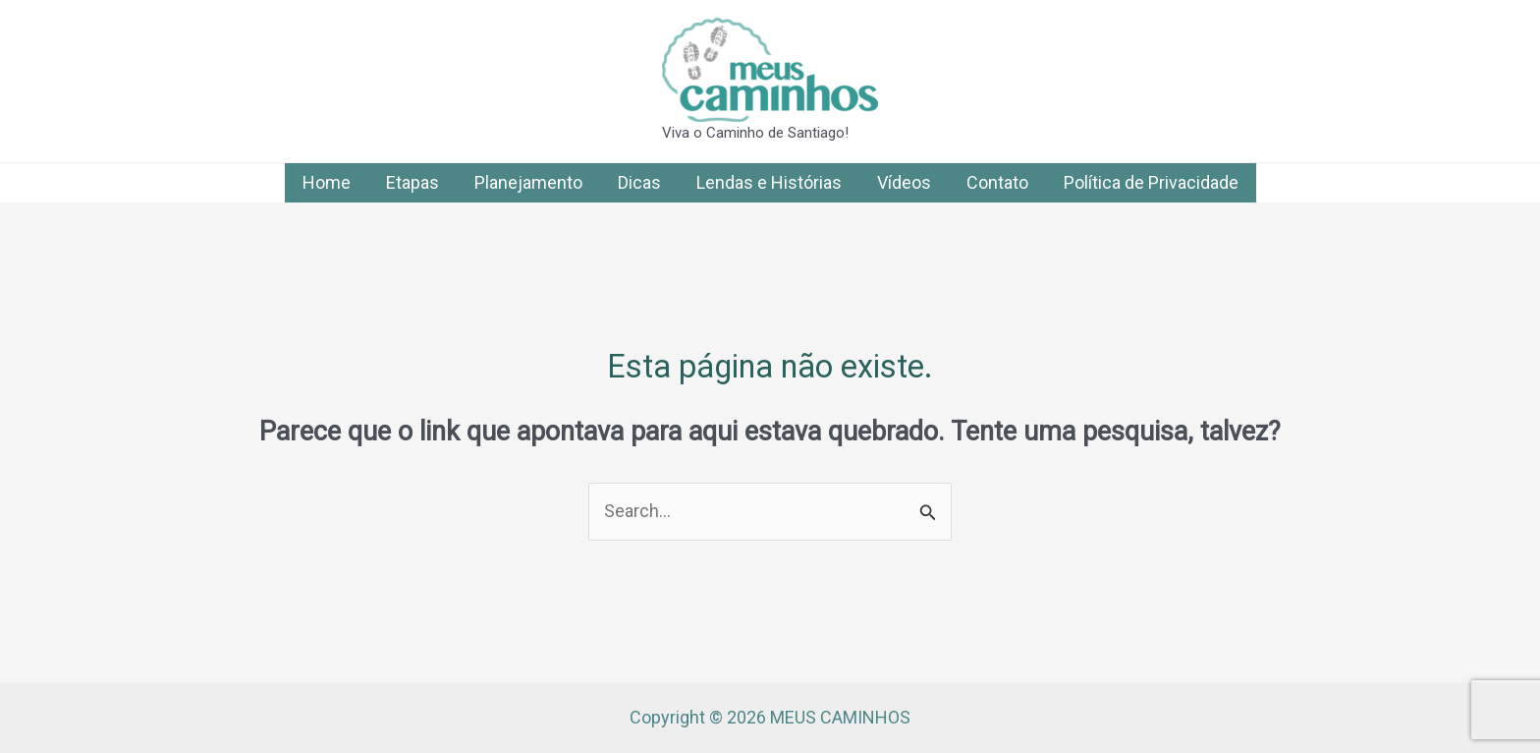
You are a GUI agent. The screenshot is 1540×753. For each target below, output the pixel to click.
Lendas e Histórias (769, 182)
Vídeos (904, 182)
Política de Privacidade (1151, 182)
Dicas (639, 182)
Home (326, 182)
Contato (997, 182)
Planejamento (528, 182)
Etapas (412, 182)
